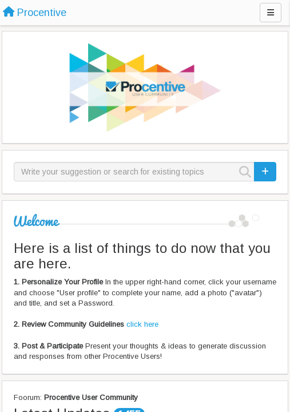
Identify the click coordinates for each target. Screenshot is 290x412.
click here (142, 324)
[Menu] (270, 12)
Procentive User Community (91, 397)
